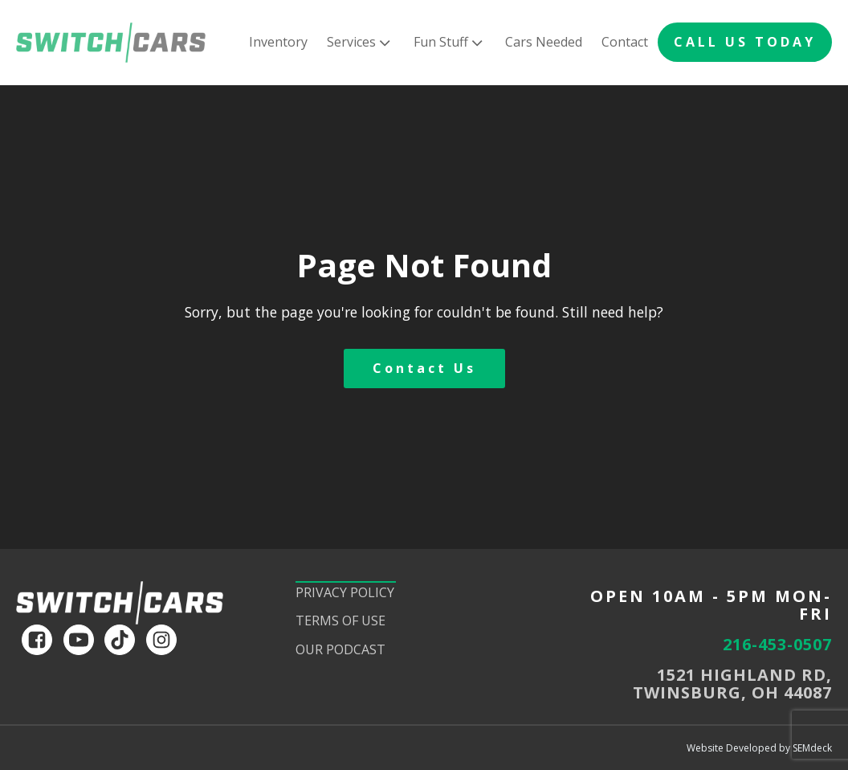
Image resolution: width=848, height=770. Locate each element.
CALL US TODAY (745, 42)
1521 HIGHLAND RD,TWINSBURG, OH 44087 (732, 684)
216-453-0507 (777, 644)
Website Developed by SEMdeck (759, 748)
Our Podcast (340, 649)
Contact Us (424, 368)
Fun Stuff (450, 42)
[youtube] (78, 640)
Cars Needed (543, 42)
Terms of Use (340, 620)
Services (360, 42)
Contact (624, 42)
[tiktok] (119, 640)
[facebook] (37, 640)
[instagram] (161, 640)
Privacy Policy (345, 592)
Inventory (278, 42)
